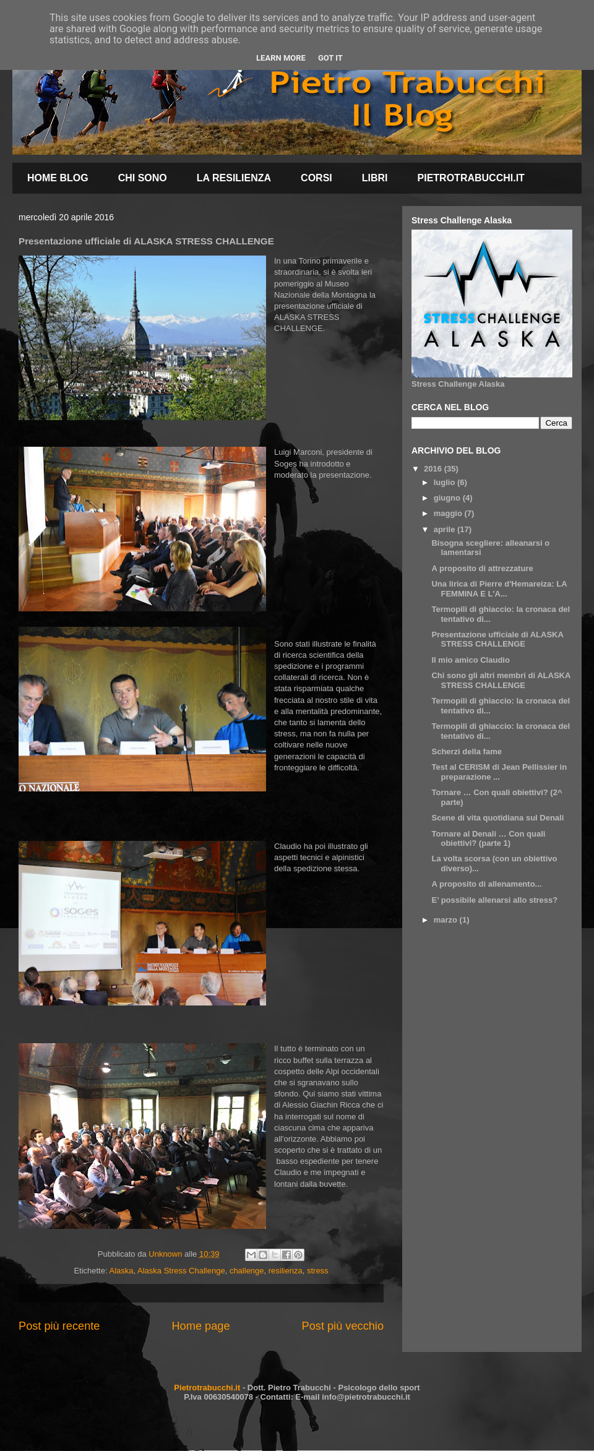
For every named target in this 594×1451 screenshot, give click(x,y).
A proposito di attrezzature (482, 568)
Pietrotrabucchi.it (207, 1387)
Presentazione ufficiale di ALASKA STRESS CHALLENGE (497, 639)
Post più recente (59, 1326)
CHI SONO (142, 178)
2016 (434, 468)
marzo (447, 919)
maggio (449, 513)
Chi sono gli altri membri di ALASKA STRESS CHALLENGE (500, 680)
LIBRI (375, 178)
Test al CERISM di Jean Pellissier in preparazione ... (499, 771)
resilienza (286, 1270)
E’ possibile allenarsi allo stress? (494, 900)
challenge (247, 1270)
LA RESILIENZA (234, 178)
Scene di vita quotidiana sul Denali (497, 817)
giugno (448, 497)
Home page (200, 1326)
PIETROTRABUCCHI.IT (471, 178)
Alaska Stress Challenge (181, 1270)
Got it (330, 57)
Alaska (121, 1270)
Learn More (281, 57)
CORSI (316, 178)
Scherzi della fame (466, 751)
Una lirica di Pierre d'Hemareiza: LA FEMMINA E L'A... (499, 588)
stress (318, 1270)
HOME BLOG (57, 178)
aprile (445, 529)
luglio (445, 482)
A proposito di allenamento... (486, 884)
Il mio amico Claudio (470, 660)
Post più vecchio (343, 1326)
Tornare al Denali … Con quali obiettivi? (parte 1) (488, 838)
